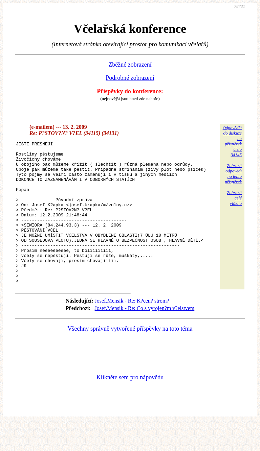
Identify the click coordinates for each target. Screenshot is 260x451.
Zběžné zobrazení (129, 64)
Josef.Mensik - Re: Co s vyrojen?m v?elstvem (145, 336)
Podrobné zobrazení (130, 77)
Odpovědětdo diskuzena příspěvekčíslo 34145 (232, 141)
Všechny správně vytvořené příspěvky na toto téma (130, 357)
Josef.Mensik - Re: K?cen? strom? (132, 329)
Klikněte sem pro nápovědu (130, 405)
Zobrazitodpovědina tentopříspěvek (233, 173)
